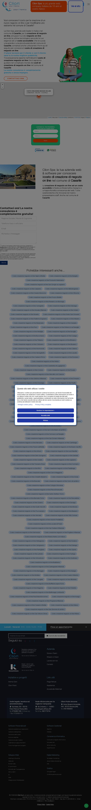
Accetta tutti (45, 415)
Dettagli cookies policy (25, 404)
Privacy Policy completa (43, 404)
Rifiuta (45, 420)
